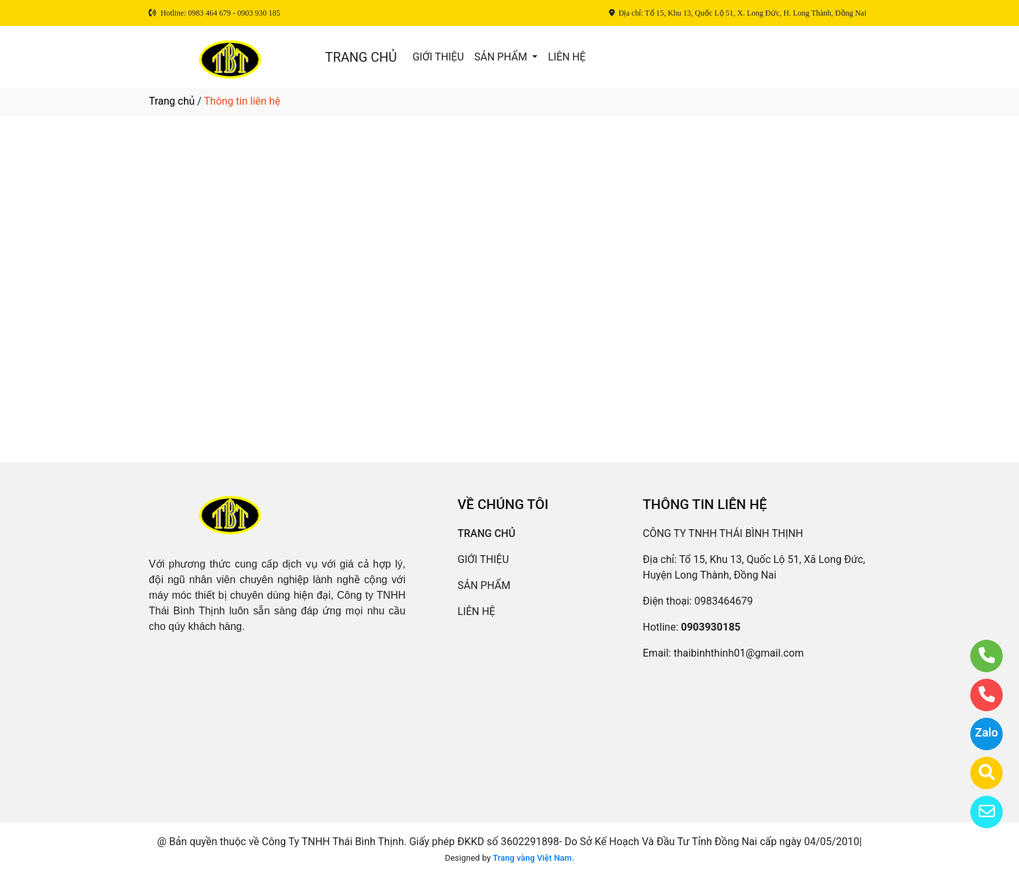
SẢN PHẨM (502, 57)
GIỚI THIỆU (438, 57)
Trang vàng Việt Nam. (533, 858)
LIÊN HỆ (567, 57)
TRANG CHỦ (360, 57)
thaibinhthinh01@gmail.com (738, 653)
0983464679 (724, 601)
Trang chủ (172, 101)
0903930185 (711, 627)
